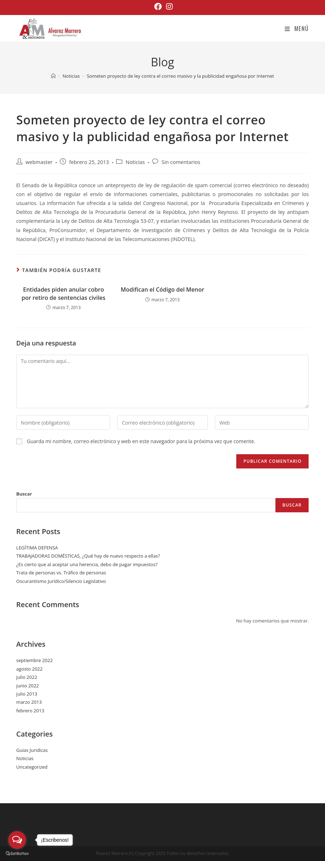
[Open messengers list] (17, 840)
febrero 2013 (30, 710)
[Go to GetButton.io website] (17, 853)
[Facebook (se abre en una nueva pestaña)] (158, 6)
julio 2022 (26, 677)
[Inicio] (53, 76)
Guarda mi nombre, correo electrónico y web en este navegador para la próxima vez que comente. (141, 441)
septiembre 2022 (34, 660)
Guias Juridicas (32, 750)
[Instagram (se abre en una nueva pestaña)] (168, 6)
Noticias (135, 162)
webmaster (39, 162)
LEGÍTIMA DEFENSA (37, 547)
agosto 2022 (29, 669)
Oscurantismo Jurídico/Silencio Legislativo (61, 581)
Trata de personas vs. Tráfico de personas (61, 572)
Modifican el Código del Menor (162, 289)
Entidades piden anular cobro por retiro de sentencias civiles (63, 293)
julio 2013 (26, 694)
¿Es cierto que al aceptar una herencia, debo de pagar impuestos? (87, 564)
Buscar (24, 494)
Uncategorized (32, 767)
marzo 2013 (29, 702)
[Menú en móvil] (297, 28)
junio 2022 (27, 685)
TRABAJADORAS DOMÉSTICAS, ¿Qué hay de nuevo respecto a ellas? (88, 556)
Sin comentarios (180, 162)
